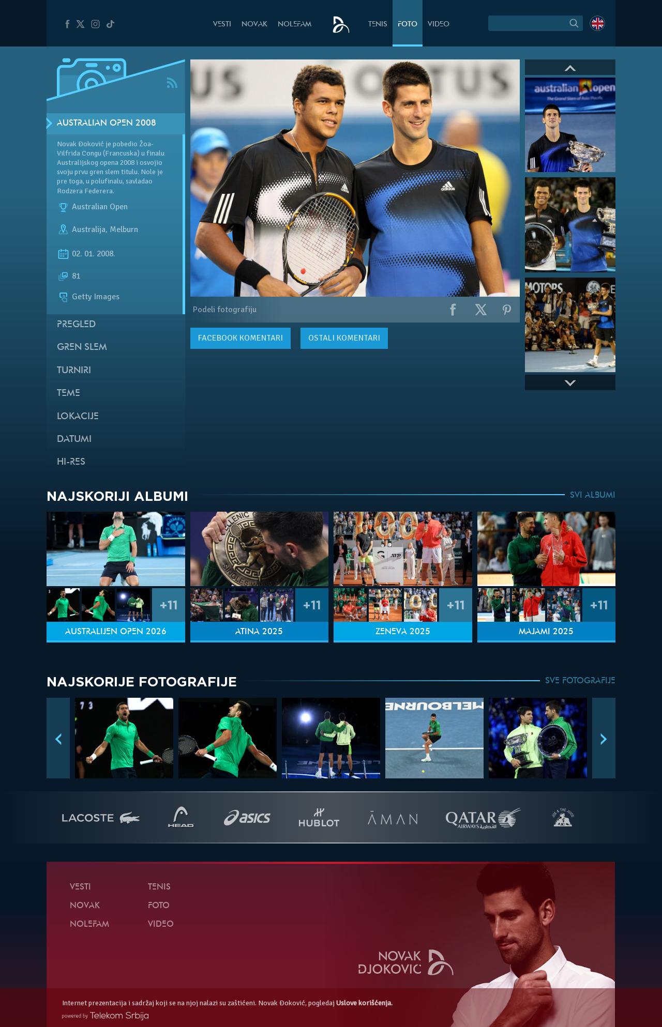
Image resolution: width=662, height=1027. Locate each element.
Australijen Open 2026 (116, 632)
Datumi (74, 439)
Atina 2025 (259, 632)
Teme (68, 393)
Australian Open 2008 (106, 123)
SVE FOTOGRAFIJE (580, 681)
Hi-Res (71, 462)
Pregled (76, 325)
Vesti (222, 24)
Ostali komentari (344, 338)
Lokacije (78, 417)
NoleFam (294, 24)
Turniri (74, 371)
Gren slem (82, 347)
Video (438, 24)
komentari (240, 338)
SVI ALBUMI (592, 496)
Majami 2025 (546, 632)
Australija (89, 229)
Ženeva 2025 (402, 632)
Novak (254, 24)
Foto (407, 24)
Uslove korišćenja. (364, 1003)
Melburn (124, 229)
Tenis (377, 24)
